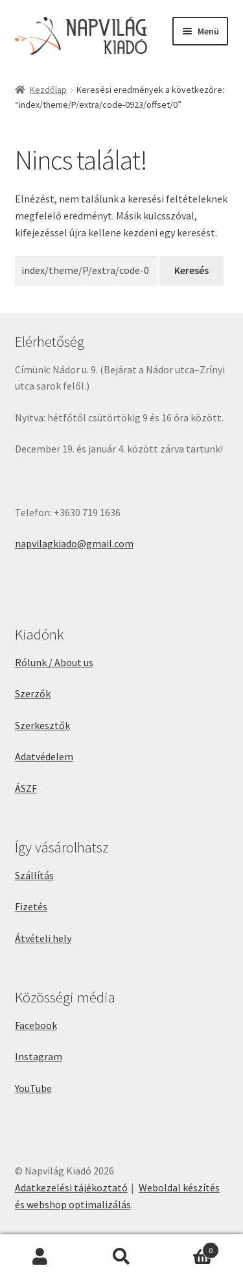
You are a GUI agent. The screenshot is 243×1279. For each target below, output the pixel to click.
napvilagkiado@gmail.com (74, 543)
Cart (190, 1247)
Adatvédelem (44, 756)
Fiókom (40, 1257)
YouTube (33, 1088)
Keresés (121, 1257)
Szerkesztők (42, 725)
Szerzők (33, 693)
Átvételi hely (43, 938)
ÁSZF (26, 788)
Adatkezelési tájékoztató (71, 1187)
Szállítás (34, 875)
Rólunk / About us (54, 662)
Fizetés (31, 906)
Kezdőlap (48, 89)
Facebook (36, 1025)
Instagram (38, 1056)
